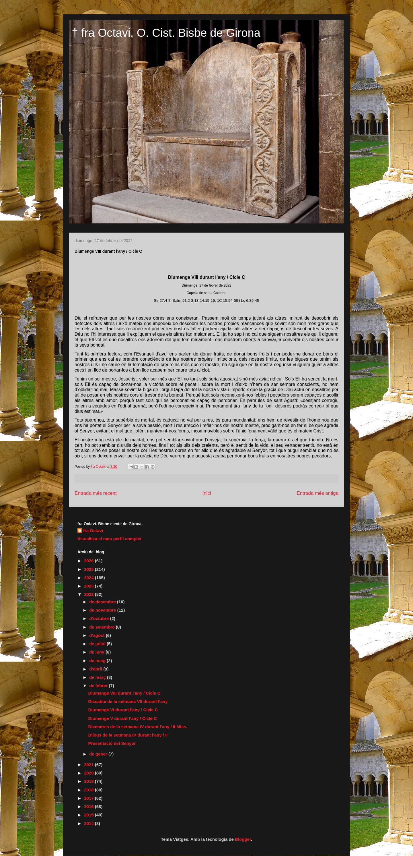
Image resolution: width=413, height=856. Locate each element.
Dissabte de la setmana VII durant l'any (128, 701)
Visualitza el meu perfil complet (109, 538)
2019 (89, 781)
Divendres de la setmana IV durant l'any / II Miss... (139, 726)
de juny (97, 652)
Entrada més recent (95, 493)
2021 (89, 764)
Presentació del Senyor (112, 743)
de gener (98, 753)
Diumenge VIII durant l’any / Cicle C (124, 693)
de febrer (99, 685)
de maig (98, 660)
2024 (89, 577)
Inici (206, 493)
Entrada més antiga (317, 493)
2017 (89, 798)
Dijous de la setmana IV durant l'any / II (128, 735)
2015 (89, 814)
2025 (89, 569)
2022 (89, 594)
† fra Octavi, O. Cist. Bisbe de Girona (166, 32)
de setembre (102, 627)
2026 (89, 560)
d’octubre (99, 618)
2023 (89, 585)
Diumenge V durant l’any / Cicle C (122, 718)
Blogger (243, 839)
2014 (89, 823)
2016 (89, 806)
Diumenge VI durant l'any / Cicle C (123, 709)
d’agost (97, 635)
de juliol (98, 643)
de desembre (103, 601)
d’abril (96, 668)
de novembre (103, 610)
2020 (89, 772)
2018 (89, 789)
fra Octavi (93, 530)
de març (98, 677)
